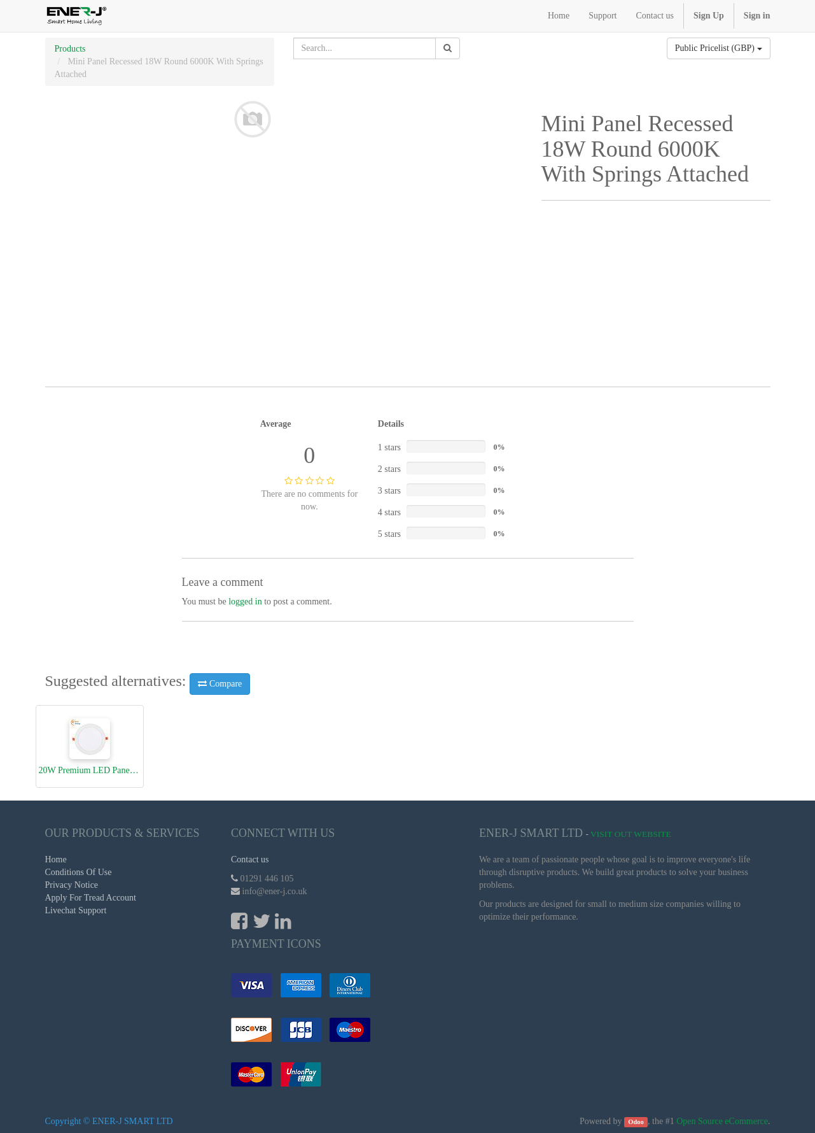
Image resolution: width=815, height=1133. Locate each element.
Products (70, 48)
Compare (220, 683)
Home (56, 859)
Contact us (250, 859)
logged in (245, 601)
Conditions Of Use (78, 872)
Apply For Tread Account (91, 897)
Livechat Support (76, 910)
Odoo (636, 1121)
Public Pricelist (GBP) (718, 48)
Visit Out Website (630, 834)
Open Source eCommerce (722, 1121)
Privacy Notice (72, 885)
